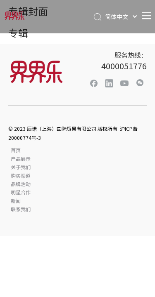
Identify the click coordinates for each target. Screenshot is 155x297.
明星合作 (21, 192)
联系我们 (21, 208)
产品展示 (21, 158)
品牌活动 (21, 183)
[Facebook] (93, 83)
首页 (16, 149)
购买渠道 (21, 175)
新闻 (16, 200)
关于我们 (21, 166)
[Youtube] (124, 83)
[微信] (139, 83)
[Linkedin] (109, 83)
